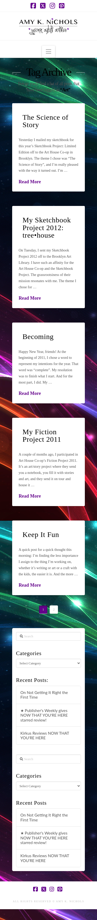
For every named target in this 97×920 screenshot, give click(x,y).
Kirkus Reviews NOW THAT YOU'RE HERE (44, 735)
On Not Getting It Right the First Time (44, 695)
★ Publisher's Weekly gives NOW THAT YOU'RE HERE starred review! (44, 715)
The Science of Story (46, 121)
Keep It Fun (41, 535)
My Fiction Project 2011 (42, 435)
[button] (48, 52)
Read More (30, 181)
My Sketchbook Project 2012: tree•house (47, 227)
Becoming (38, 337)
